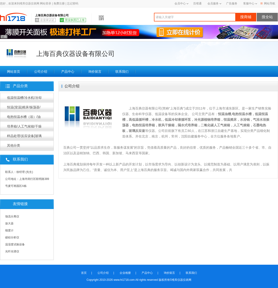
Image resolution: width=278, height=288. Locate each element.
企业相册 (125, 272)
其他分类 (13, 145)
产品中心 (67, 71)
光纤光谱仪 (12, 251)
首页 (84, 272)
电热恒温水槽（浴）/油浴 (24, 118)
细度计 (9, 230)
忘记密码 (72, 3)
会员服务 (213, 3)
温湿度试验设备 (15, 244)
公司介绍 (40, 71)
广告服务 (231, 3)
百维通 (197, 3)
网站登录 (45, 3)
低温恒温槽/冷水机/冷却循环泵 (24, 99)
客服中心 (248, 3)
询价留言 (94, 71)
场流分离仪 (12, 216)
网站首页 (13, 71)
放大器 (9, 223)
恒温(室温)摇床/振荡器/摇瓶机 (23, 108)
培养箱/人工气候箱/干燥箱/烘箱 (24, 127)
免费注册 (59, 3)
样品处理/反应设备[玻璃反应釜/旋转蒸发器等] (24, 137)
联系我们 (121, 71)
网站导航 (267, 3)
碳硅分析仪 (12, 237)
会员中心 (181, 3)
